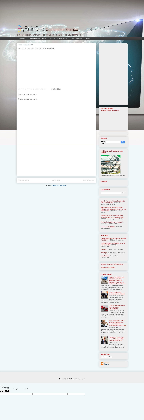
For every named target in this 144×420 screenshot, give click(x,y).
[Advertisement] (56, 160)
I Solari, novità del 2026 (108, 227)
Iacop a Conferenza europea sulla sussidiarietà (117, 293)
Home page (22, 38)
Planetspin (104, 253)
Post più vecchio (88, 180)
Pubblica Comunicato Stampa (37, 38)
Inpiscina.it (104, 249)
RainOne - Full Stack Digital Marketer (112, 264)
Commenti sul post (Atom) (59, 185)
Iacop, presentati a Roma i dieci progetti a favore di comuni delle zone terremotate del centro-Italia (117, 323)
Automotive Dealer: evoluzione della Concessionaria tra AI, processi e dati (112, 216)
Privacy (88, 38)
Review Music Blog (76, 38)
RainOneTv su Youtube (108, 267)
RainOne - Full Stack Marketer (58, 38)
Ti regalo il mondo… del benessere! (112, 222)
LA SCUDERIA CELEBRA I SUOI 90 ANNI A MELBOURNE (117, 307)
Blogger (82, 379)
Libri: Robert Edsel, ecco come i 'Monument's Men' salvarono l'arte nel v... (116, 338)
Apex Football (105, 256)
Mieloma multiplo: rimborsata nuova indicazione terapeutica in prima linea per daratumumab (113, 209)
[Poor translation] (7, 391)
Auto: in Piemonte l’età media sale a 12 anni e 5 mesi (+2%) (113, 201)
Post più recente (23, 180)
